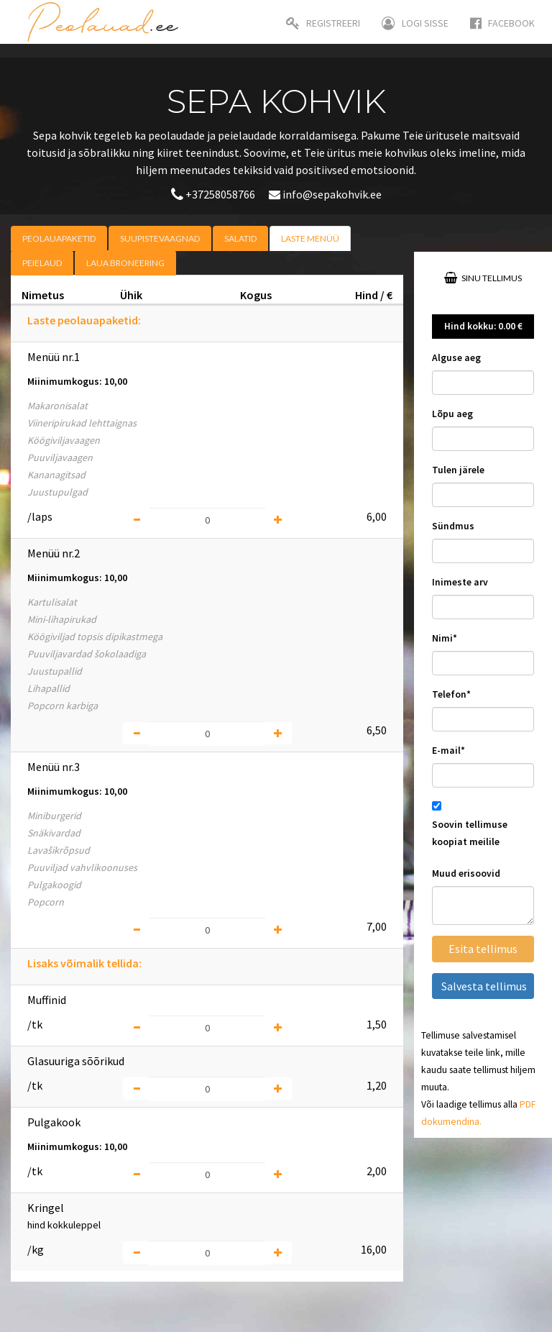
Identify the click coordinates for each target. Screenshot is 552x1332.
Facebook (502, 23)
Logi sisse (415, 23)
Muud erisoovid (466, 873)
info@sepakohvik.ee (325, 194)
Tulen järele (458, 470)
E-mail (448, 750)
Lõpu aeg (452, 414)
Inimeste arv (460, 582)
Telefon (451, 694)
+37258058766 (214, 194)
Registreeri (323, 23)
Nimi (444, 638)
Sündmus (453, 526)
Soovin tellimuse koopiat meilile (469, 833)
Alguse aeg (456, 358)
